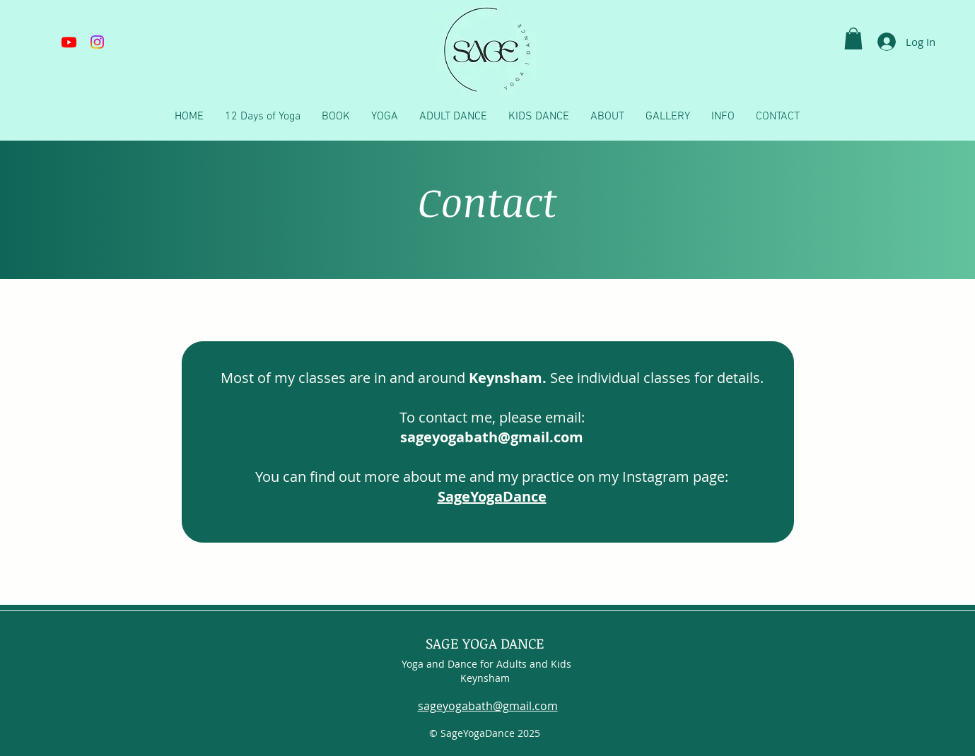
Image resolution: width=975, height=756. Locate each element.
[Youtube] (69, 42)
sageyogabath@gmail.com (488, 706)
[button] (853, 38)
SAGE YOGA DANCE (485, 643)
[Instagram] (97, 42)
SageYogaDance (492, 496)
